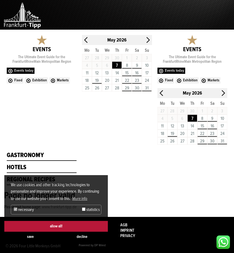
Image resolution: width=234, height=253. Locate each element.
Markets (63, 80)
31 (147, 88)
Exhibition (39, 80)
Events (42, 49)
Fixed (18, 80)
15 (127, 73)
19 (97, 80)
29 (127, 88)
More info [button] (79, 198)
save (30, 236)
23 (137, 80)
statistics (91, 209)
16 (137, 73)
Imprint (127, 230)
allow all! (56, 226)
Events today (23, 70)
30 (137, 88)
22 (127, 80)
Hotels (16, 167)
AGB (124, 225)
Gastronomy (25, 155)
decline (82, 236)
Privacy (127, 235)
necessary (24, 209)
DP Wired (100, 245)
